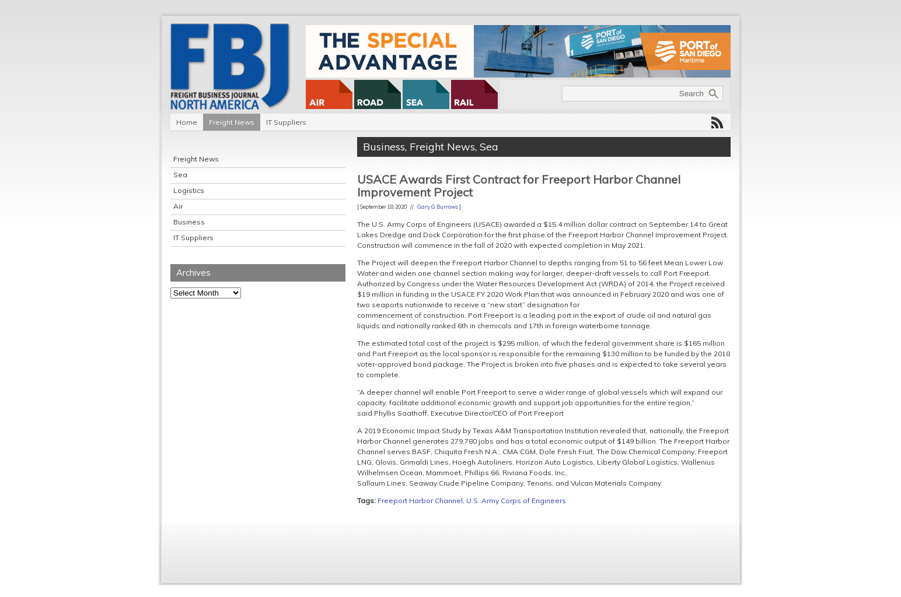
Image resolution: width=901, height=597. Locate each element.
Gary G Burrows (437, 206)
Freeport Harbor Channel (420, 500)
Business (189, 221)
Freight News (231, 122)
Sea (180, 174)
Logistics (188, 190)
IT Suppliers (286, 122)
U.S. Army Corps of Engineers (516, 500)
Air (178, 206)
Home (186, 122)
